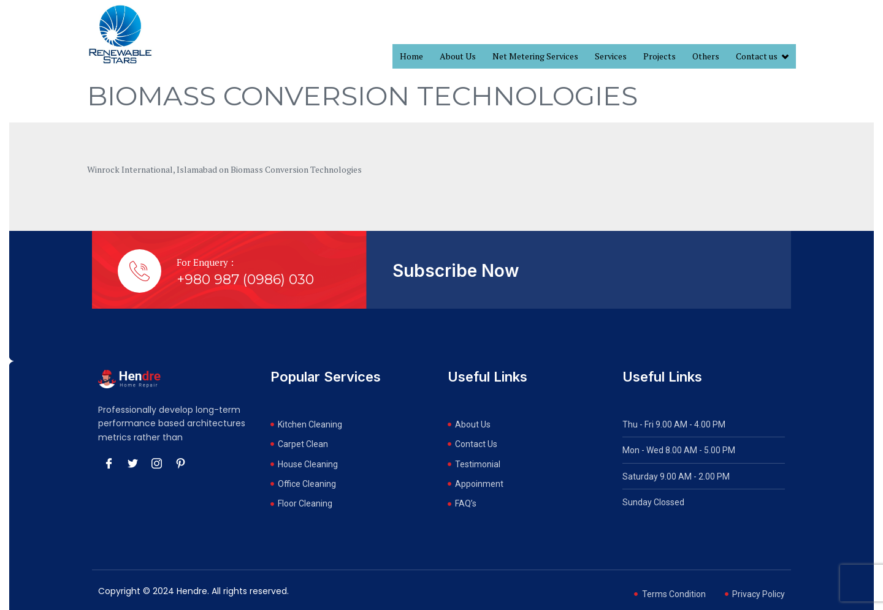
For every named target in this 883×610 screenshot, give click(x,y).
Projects (659, 56)
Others (705, 56)
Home (411, 56)
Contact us (762, 56)
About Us (458, 56)
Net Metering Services (535, 56)
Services (611, 56)
